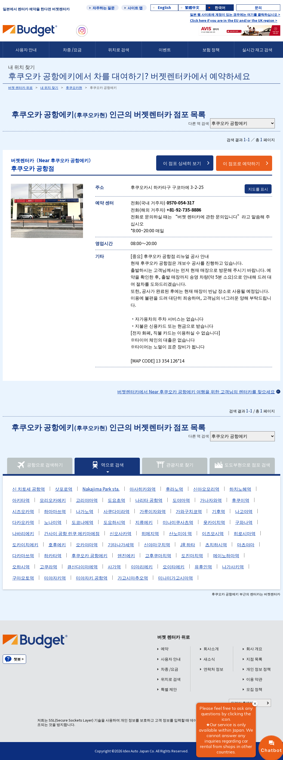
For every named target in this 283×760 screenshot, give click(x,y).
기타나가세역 (121, 544)
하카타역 (52, 555)
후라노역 (174, 489)
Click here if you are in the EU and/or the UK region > (233, 20)
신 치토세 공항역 (28, 489)
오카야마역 (87, 544)
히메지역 (150, 533)
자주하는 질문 (104, 7)
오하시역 (21, 566)
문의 (258, 7)
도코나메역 (82, 522)
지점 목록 (254, 659)
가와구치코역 (189, 511)
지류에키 (144, 522)
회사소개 (211, 648)
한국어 (220, 7)
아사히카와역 (143, 489)
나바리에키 (23, 533)
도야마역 (181, 500)
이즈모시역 (213, 533)
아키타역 (21, 500)
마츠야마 (245, 544)
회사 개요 (254, 648)
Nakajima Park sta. (100, 489)
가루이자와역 (153, 511)
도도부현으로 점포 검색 (242, 465)
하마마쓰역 (55, 511)
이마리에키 (142, 566)
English (164, 7)
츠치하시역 (216, 544)
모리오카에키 (53, 500)
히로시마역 (245, 533)
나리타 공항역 (148, 500)
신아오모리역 (206, 489)
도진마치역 (192, 555)
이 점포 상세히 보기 (182, 163)
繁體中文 (192, 7)
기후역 (218, 511)
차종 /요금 (72, 49)
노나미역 (52, 522)
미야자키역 (55, 577)
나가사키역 (233, 566)
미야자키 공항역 (91, 577)
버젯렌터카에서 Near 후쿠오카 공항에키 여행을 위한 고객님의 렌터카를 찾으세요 (196, 391)
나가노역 (84, 511)
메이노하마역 (226, 555)
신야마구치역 (157, 544)
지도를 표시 (258, 189)
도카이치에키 (25, 544)
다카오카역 (23, 522)
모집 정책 (254, 689)
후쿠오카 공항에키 (89, 555)
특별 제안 (169, 689)
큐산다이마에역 (82, 566)
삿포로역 (63, 489)
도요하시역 (114, 522)
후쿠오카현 (74, 87)
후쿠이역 (240, 500)
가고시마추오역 (133, 577)
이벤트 (165, 49)
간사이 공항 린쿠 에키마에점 (72, 533)
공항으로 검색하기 (40, 465)
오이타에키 (173, 566)
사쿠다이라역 (116, 511)
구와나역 (244, 522)
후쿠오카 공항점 (52, 164)
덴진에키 (126, 555)
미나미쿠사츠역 (178, 522)
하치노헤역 (240, 489)
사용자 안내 (26, 49)
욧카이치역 (214, 522)
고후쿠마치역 (158, 555)
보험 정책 (211, 49)
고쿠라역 (48, 566)
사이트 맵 (135, 7)
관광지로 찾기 (174, 465)
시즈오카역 (23, 511)
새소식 (209, 659)
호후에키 (57, 544)
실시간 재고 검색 (257, 49)
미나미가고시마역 (175, 577)
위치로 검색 (118, 49)
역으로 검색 (107, 465)
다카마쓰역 (23, 555)
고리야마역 (87, 500)
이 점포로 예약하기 (241, 163)
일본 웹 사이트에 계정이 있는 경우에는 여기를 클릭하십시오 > (235, 14)
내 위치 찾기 (49, 87)
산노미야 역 (180, 533)
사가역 (114, 566)
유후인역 (203, 566)
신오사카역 (120, 533)
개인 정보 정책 (258, 669)
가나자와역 (211, 500)
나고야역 (244, 511)
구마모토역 (23, 577)
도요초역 (116, 500)
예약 (164, 648)
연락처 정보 (213, 669)
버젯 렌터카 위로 (20, 87)
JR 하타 (187, 544)
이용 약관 (254, 679)
